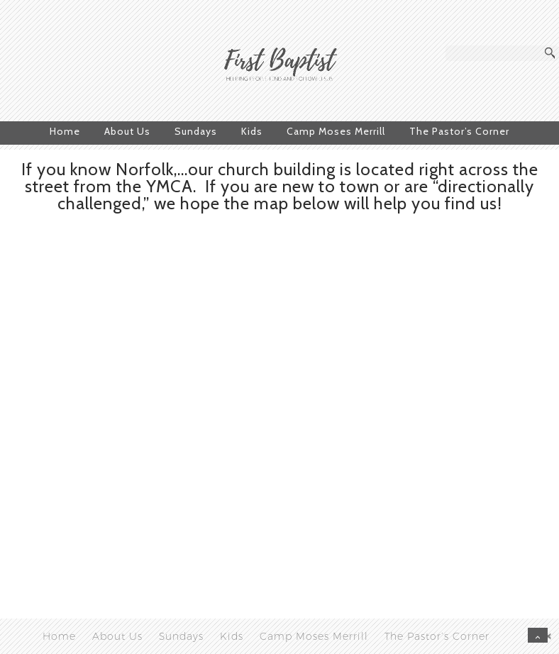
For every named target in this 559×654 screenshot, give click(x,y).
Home (65, 131)
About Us (127, 131)
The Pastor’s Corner (459, 131)
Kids (251, 131)
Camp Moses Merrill (336, 131)
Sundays (196, 131)
